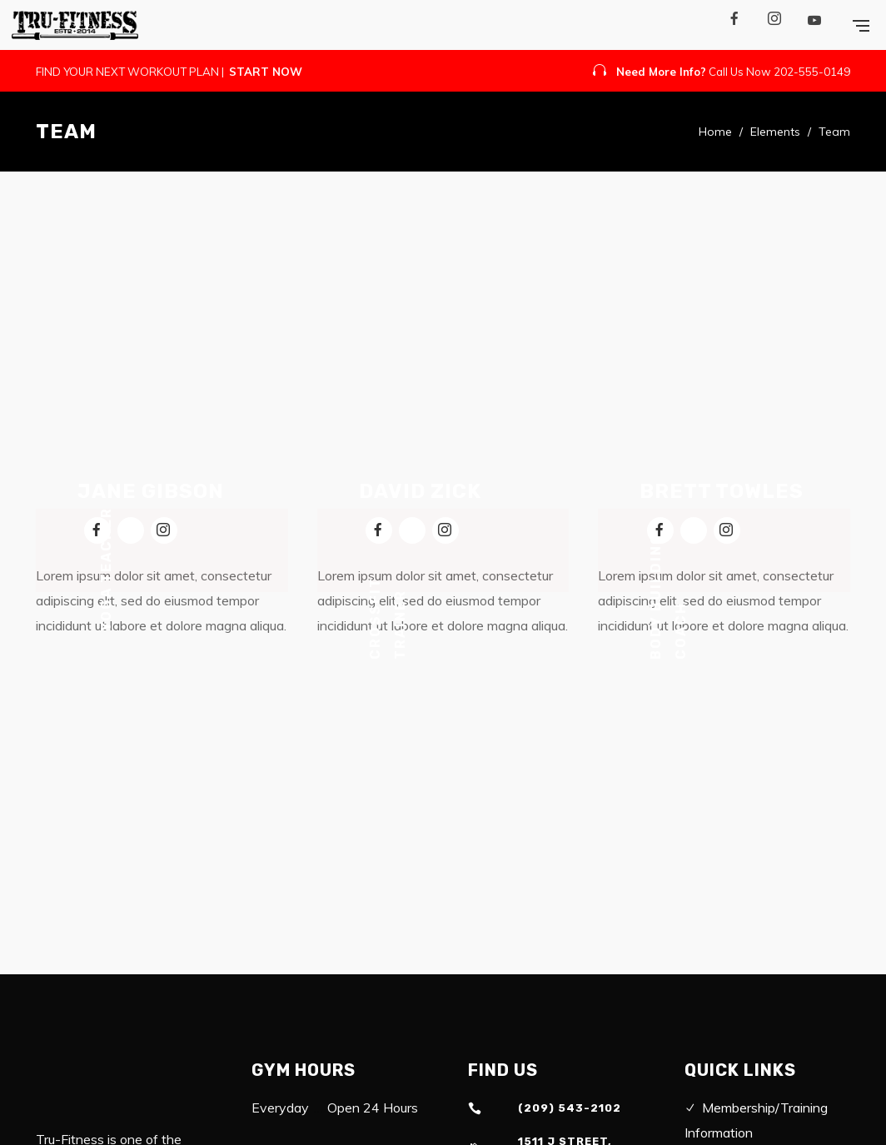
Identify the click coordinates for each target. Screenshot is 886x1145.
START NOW (265, 71)
